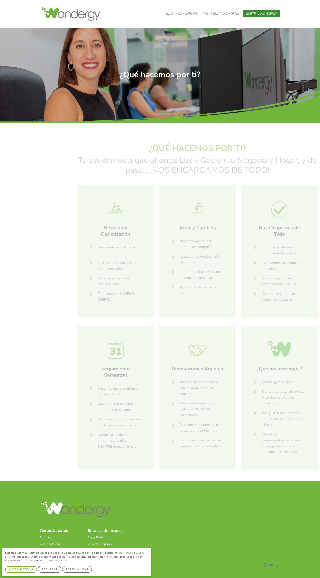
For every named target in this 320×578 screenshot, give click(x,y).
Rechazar (49, 569)
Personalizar (77, 569)
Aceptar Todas (21, 569)
